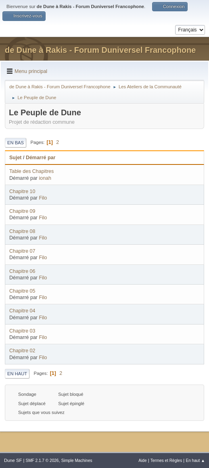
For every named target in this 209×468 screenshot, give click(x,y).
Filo (43, 198)
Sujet (15, 157)
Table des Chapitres (31, 171)
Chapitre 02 (22, 351)
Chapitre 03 (22, 331)
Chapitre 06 (22, 271)
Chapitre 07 (22, 251)
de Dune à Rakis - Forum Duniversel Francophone (100, 50)
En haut (17, 373)
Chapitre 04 (22, 311)
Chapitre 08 (22, 231)
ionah (45, 178)
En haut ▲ (195, 460)
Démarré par (40, 157)
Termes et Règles (166, 460)
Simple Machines (76, 460)
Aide (142, 460)
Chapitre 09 (22, 211)
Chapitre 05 (22, 291)
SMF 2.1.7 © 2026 (42, 460)
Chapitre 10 (22, 191)
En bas (15, 142)
